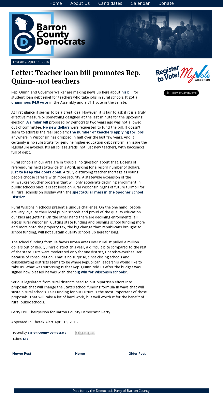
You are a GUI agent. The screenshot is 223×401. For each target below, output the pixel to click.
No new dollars (56, 127)
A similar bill (37, 122)
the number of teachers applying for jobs (107, 132)
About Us (80, 3)
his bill (127, 92)
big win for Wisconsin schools (100, 272)
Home (55, 3)
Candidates (110, 3)
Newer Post (21, 353)
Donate (166, 3)
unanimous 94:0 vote (29, 102)
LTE (25, 339)
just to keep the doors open (36, 172)
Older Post (137, 353)
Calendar (140, 3)
